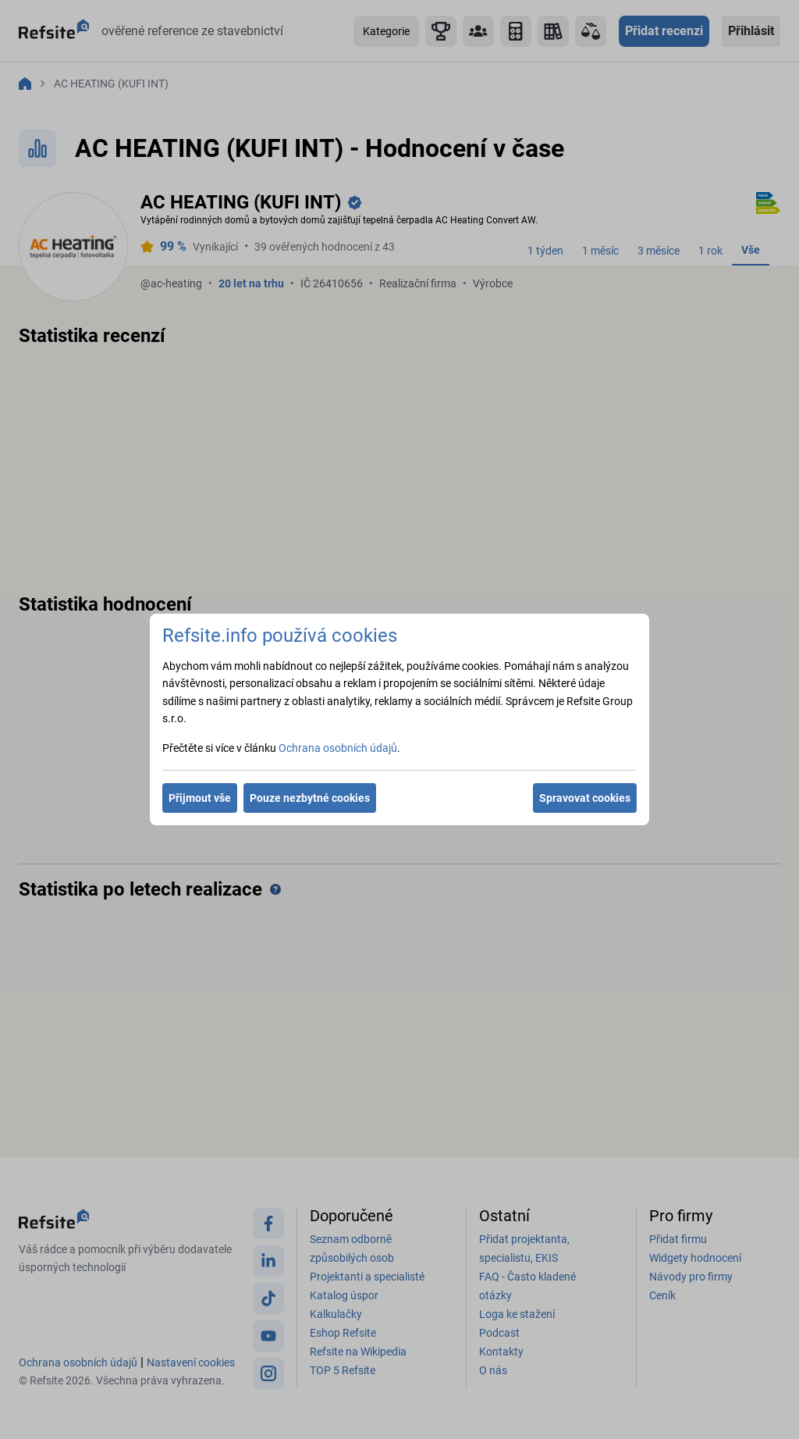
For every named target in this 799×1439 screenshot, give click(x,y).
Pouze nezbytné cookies (310, 798)
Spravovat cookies (584, 798)
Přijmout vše (200, 798)
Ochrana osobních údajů (338, 748)
